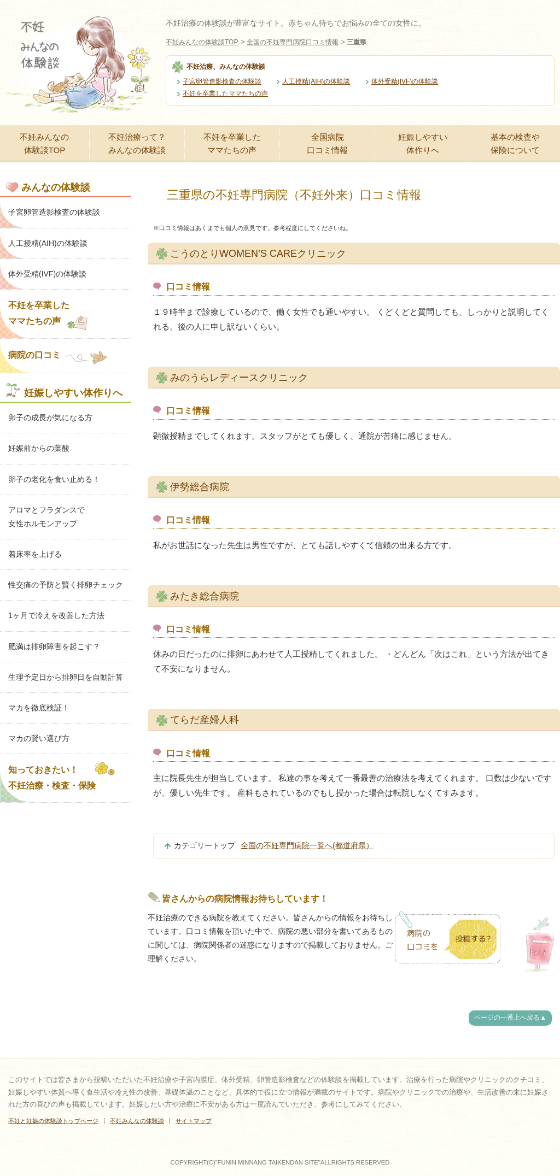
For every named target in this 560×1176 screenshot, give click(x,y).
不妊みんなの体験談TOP (202, 42)
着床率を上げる (35, 554)
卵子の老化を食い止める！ (54, 479)
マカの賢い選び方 (38, 738)
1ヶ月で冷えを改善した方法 (56, 615)
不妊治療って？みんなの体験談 (137, 143)
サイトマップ (194, 1121)
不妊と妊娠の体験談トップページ (53, 1121)
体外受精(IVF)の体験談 (405, 81)
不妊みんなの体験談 (137, 1121)
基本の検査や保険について (515, 143)
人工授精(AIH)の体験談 (316, 81)
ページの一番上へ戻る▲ (510, 1017)
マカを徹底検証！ (38, 707)
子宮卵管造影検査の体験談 (222, 81)
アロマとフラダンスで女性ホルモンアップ (46, 516)
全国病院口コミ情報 (327, 143)
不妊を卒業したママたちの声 (225, 93)
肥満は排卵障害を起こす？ (54, 646)
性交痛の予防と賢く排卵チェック (65, 584)
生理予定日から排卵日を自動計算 (65, 677)
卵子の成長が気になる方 (50, 417)
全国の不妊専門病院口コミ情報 (293, 42)
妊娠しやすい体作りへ (422, 143)
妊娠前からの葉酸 (38, 448)
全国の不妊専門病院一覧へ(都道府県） (307, 845)
